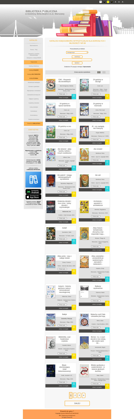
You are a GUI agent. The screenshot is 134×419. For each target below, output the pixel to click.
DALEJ (77, 403)
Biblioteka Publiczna (41, 11)
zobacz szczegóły (63, 97)
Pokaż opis (62, 94)
